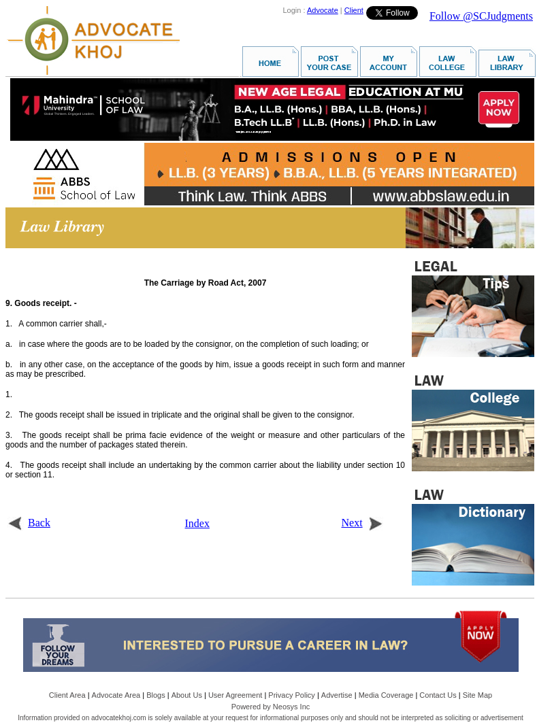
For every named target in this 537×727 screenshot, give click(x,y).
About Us (187, 695)
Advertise (337, 695)
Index (197, 523)
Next (362, 522)
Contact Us (437, 695)
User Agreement (235, 695)
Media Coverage (386, 695)
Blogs (155, 695)
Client (353, 10)
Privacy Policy (291, 695)
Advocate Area (116, 695)
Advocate (322, 10)
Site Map (477, 695)
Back (28, 522)
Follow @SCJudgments (481, 16)
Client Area (67, 695)
